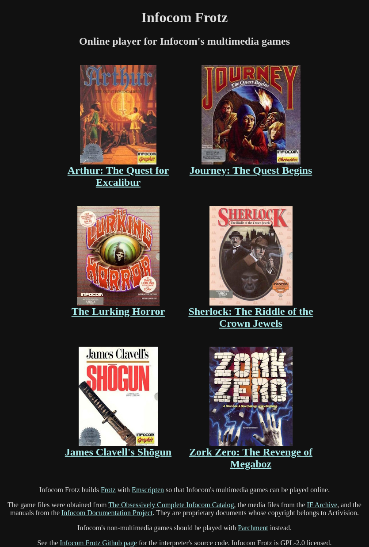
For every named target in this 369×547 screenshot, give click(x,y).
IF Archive (322, 505)
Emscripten (148, 489)
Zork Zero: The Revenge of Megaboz (250, 408)
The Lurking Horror (118, 261)
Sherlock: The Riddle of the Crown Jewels (250, 267)
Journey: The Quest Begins (251, 120)
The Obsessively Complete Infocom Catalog (171, 505)
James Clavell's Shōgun (118, 402)
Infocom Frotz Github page (98, 543)
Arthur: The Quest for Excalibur (118, 126)
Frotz (108, 489)
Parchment (253, 528)
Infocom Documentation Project (106, 512)
